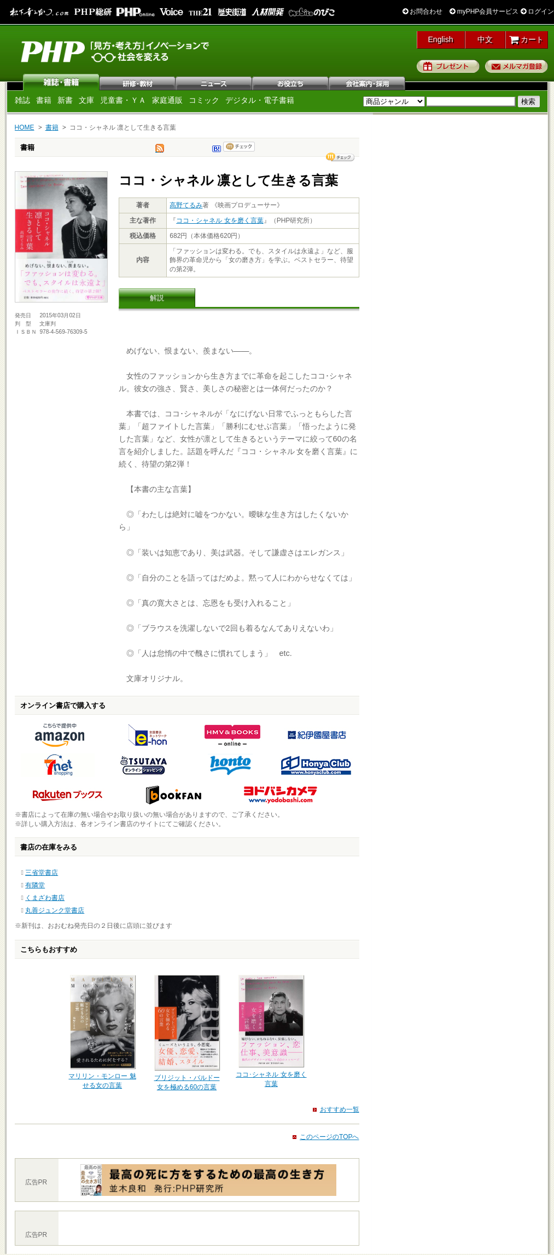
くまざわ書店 (45, 898)
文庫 (86, 100)
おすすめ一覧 (339, 1109)
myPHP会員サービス (484, 11)
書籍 (43, 100)
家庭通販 (167, 100)
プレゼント (448, 66)
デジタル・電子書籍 (259, 100)
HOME (24, 127)
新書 (65, 100)
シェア (340, 157)
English (440, 39)
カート (526, 39)
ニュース (214, 82)
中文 (485, 39)
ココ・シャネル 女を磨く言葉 (219, 220)
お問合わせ (422, 11)
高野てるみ (186, 205)
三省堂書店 (41, 872)
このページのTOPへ (329, 1137)
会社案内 (367, 82)
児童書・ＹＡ (123, 100)
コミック (204, 100)
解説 (157, 298)
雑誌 (61, 82)
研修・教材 (138, 82)
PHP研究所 (116, 51)
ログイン (537, 11)
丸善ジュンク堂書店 (54, 910)
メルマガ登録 (516, 66)
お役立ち (291, 82)
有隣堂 (35, 885)
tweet (159, 151)
